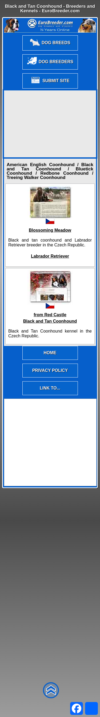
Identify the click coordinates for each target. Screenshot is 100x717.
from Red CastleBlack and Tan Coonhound (50, 317)
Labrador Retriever (50, 256)
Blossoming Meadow (50, 230)
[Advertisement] (50, 123)
